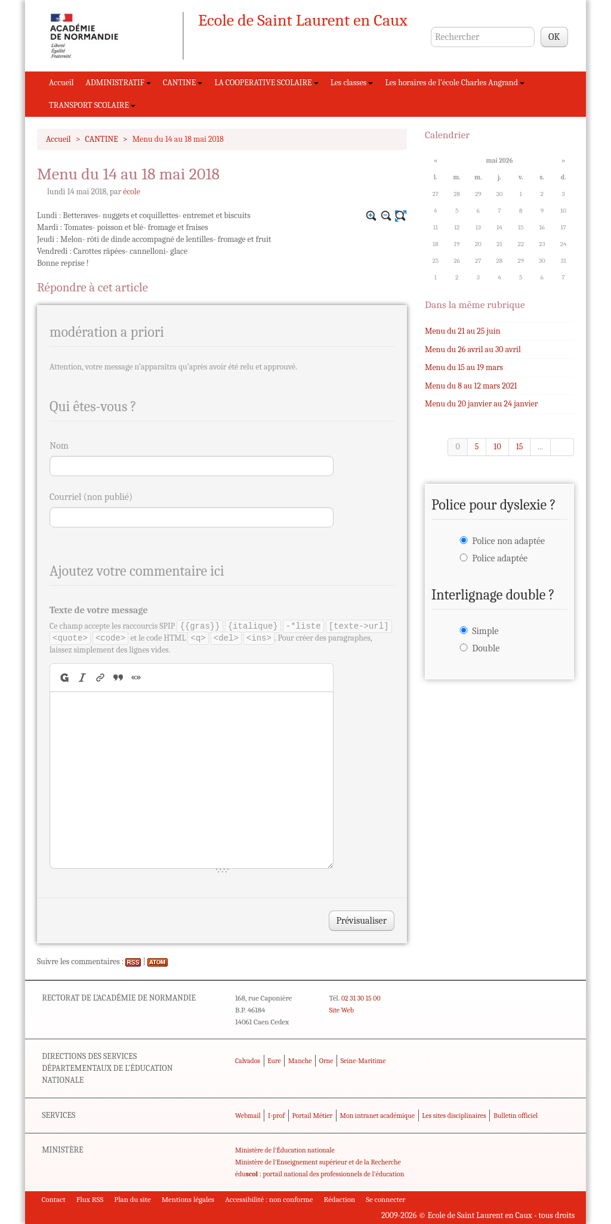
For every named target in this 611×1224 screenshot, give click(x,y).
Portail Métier (312, 1115)
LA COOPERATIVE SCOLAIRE (266, 82)
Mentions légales (188, 1199)
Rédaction (340, 1199)
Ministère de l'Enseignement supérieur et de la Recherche (318, 1162)
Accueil (61, 82)
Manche (299, 1061)
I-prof (276, 1115)
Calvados (247, 1061)
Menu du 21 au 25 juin (462, 331)
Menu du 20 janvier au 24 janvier (481, 404)
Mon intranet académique (377, 1115)
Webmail (248, 1115)
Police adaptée (499, 558)
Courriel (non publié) (91, 497)
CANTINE (182, 82)
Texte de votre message (99, 610)
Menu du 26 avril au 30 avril (473, 349)
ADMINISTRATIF (119, 82)
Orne (326, 1061)
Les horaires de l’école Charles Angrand (454, 82)
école (131, 192)
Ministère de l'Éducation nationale (285, 1150)
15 (519, 447)
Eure (274, 1061)
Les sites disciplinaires (454, 1115)
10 (497, 447)
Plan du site (132, 1199)
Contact (54, 1199)
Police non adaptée (508, 541)
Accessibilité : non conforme (269, 1199)
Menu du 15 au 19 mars (464, 367)
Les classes (352, 82)
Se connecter (385, 1199)
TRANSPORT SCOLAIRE (92, 105)
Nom (59, 445)
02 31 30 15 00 (361, 998)
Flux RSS (90, 1199)
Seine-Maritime (363, 1061)
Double (485, 648)
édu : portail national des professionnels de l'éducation (319, 1174)
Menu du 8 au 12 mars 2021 (471, 386)
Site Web (341, 1010)
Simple (485, 631)
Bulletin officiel (515, 1115)
